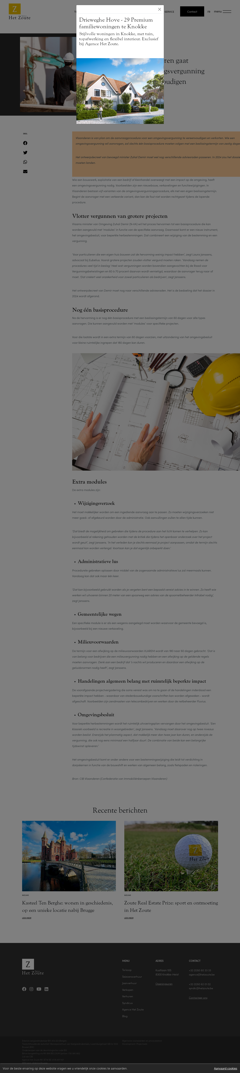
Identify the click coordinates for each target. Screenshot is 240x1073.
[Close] (159, 9)
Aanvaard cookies (225, 1068)
